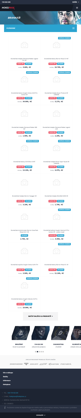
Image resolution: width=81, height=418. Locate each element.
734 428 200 (6, 2)
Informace (7, 380)
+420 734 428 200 (12, 393)
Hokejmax (6, 384)
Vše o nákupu (8, 373)
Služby (5, 377)
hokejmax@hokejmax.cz (17, 396)
